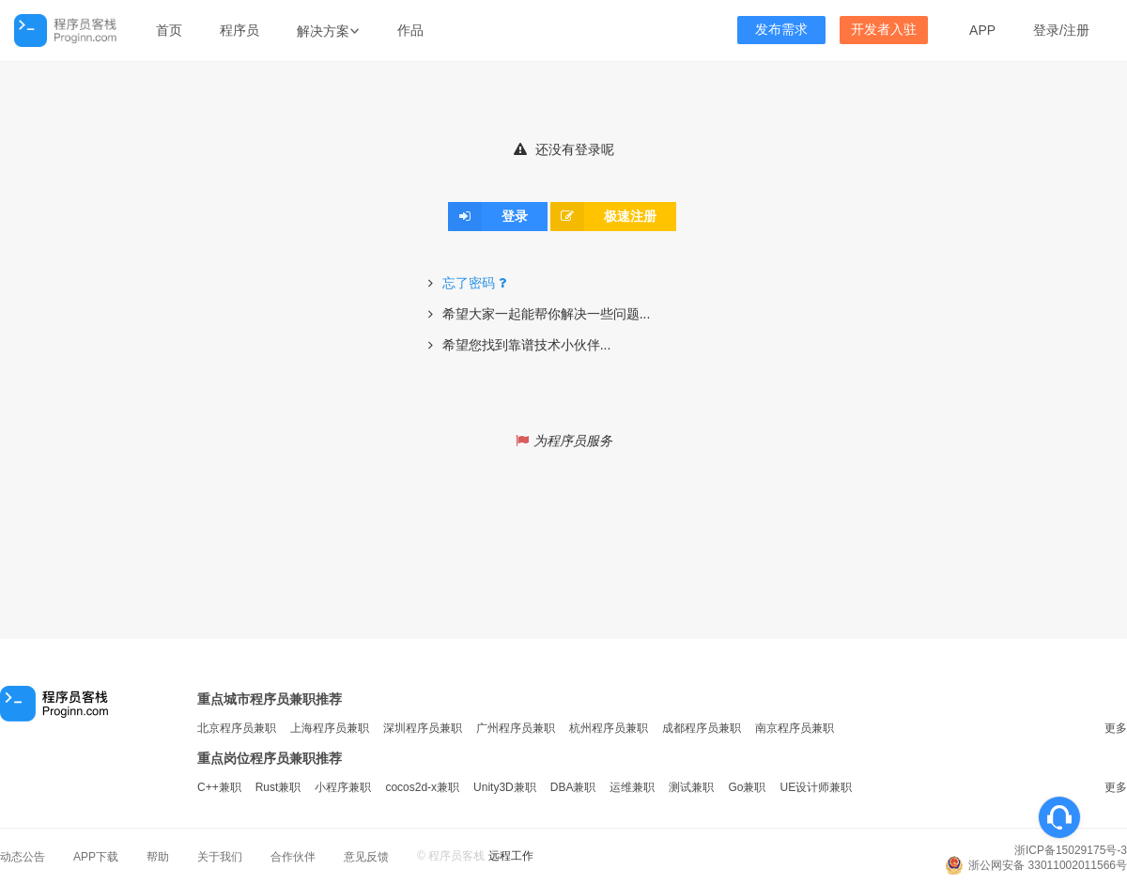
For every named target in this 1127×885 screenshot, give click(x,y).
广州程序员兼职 (515, 728)
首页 (169, 30)
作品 (410, 30)
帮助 (158, 856)
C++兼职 (219, 787)
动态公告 (22, 856)
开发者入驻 (884, 30)
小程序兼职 (343, 787)
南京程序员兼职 (794, 728)
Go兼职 (746, 787)
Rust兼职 (278, 787)
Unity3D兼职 (504, 787)
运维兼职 (632, 787)
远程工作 (510, 855)
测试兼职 (691, 787)
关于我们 (219, 856)
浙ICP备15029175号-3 (1070, 850)
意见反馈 (366, 856)
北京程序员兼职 (236, 728)
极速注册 (603, 216)
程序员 (239, 30)
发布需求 (781, 30)
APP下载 (95, 856)
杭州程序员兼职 (608, 728)
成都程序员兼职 (701, 728)
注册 (1076, 30)
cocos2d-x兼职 (422, 787)
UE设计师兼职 (816, 787)
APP (982, 30)
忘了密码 (476, 282)
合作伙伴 (293, 856)
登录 (1046, 30)
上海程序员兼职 (329, 728)
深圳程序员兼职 (422, 728)
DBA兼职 (573, 787)
